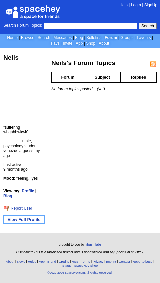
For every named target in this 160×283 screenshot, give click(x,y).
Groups (126, 37)
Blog (79, 37)
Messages (63, 37)
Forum (111, 37)
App (79, 43)
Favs (55, 43)
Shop (90, 43)
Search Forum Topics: (22, 25)
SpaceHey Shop (86, 265)
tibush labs (93, 244)
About (104, 43)
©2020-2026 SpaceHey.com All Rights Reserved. (79, 272)
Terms (85, 261)
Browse (27, 37)
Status (67, 265)
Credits (64, 261)
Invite (67, 43)
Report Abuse (142, 261)
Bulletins (93, 37)
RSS (75, 261)
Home (12, 37)
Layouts (144, 37)
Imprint (111, 261)
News (21, 261)
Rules (32, 261)
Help (123, 5)
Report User (18, 208)
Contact (124, 261)
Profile (28, 191)
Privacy (98, 261)
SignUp (150, 5)
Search (147, 26)
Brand (51, 261)
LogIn (136, 5)
